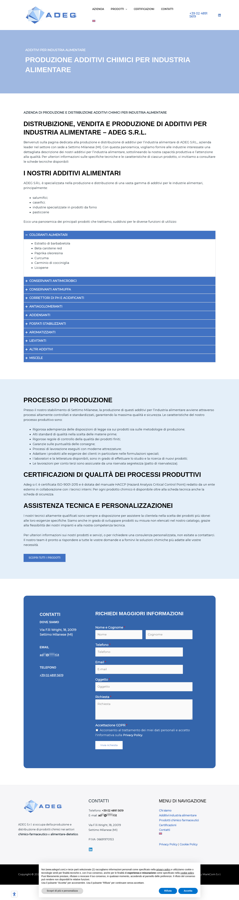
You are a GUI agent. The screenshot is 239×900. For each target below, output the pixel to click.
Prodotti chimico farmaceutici (179, 823)
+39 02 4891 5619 (52, 675)
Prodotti (119, 9)
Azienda (98, 9)
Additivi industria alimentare (178, 818)
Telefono (102, 646)
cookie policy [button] (187, 873)
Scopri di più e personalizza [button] (62, 890)
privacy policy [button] (163, 869)
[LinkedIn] (219, 15)
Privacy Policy (133, 738)
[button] (202, 15)
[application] (125, 9)
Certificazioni (144, 9)
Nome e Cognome (110, 628)
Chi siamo (165, 813)
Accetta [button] (188, 890)
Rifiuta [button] (168, 890)
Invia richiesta (109, 747)
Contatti (167, 9)
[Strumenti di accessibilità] (14, 894)
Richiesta (103, 700)
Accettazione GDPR (111, 728)
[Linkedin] (91, 852)
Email (100, 663)
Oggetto (102, 682)
